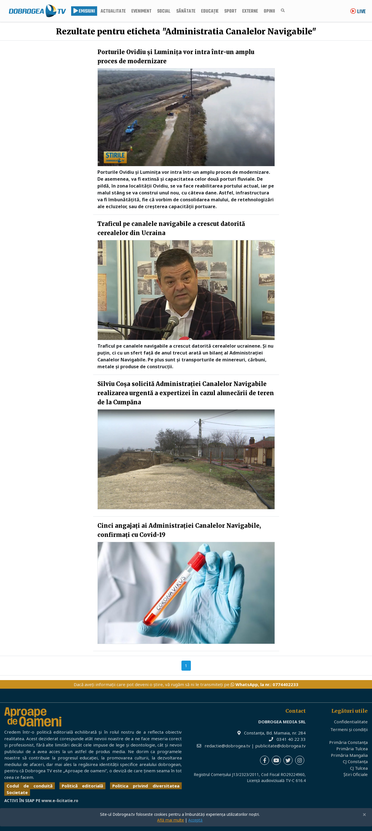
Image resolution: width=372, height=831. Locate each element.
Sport (230, 11)
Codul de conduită (30, 786)
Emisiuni (84, 11)
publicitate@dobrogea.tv (280, 746)
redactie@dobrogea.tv (227, 746)
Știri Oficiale (355, 774)
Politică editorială (82, 786)
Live (358, 12)
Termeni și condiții (349, 729)
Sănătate (185, 11)
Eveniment (141, 11)
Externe (250, 11)
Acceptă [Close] (195, 820)
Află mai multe (170, 820)
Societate (17, 792)
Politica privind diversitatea (145, 786)
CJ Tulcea (359, 768)
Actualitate (113, 11)
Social (164, 11)
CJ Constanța (355, 761)
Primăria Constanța (348, 742)
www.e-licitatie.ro (59, 800)
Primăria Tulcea (352, 748)
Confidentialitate (351, 721)
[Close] (364, 815)
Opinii (269, 11)
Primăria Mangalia (349, 755)
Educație (210, 11)
